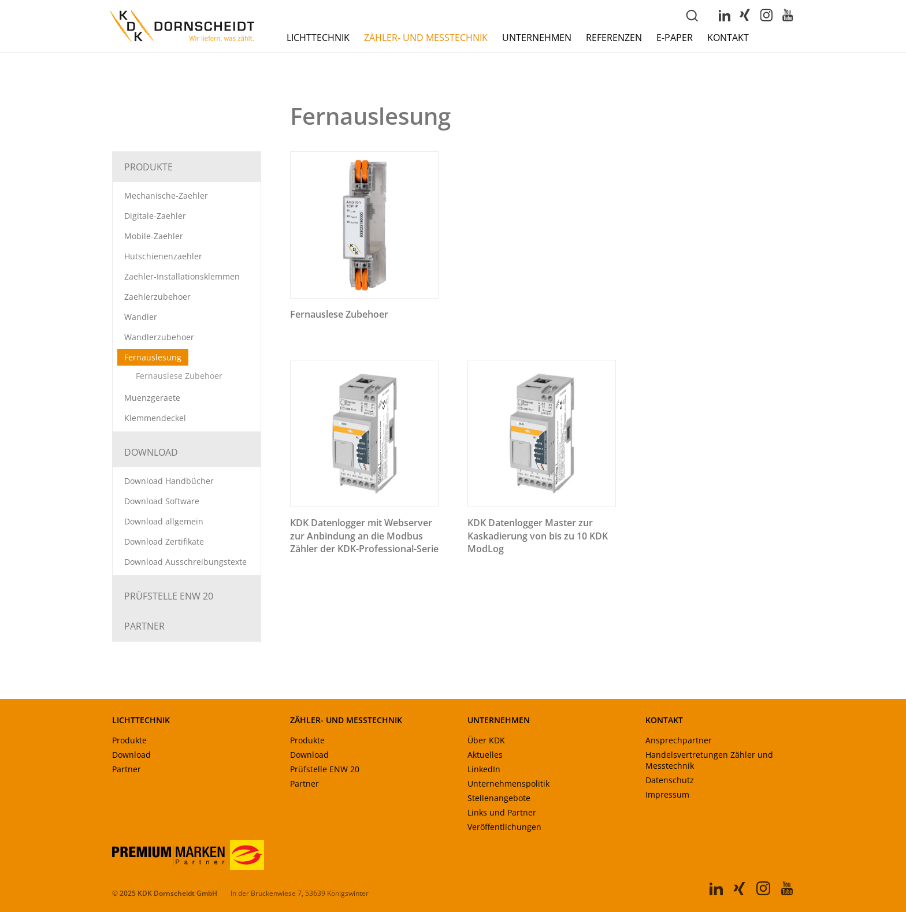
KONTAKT (664, 719)
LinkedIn (483, 769)
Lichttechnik (318, 37)
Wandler (140, 316)
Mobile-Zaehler (153, 235)
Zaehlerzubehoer (157, 296)
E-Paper (674, 37)
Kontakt (728, 37)
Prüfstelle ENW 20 (168, 596)
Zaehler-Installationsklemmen (182, 276)
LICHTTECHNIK (141, 719)
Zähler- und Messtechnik (426, 37)
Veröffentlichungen (504, 826)
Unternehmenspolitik (508, 783)
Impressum (667, 794)
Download (151, 452)
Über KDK (486, 740)
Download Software (161, 501)
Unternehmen (536, 37)
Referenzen (614, 37)
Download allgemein (163, 521)
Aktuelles (485, 754)
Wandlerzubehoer (159, 337)
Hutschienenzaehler (163, 256)
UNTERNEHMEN (498, 719)
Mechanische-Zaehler (166, 195)
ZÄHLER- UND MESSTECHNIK (346, 719)
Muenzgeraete (152, 397)
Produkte (148, 167)
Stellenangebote (498, 797)
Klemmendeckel (155, 417)
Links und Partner (501, 812)
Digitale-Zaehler (155, 215)
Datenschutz (669, 780)
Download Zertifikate (164, 541)
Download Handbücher (169, 480)
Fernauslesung (152, 357)
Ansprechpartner (678, 740)
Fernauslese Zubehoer (179, 375)
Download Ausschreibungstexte (185, 561)
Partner (144, 626)
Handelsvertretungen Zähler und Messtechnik (709, 760)
